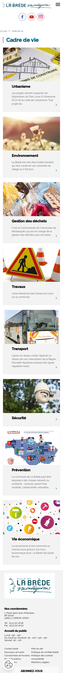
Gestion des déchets (29, 221)
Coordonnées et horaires (17, 655)
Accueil (3, 31)
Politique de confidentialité (45, 652)
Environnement (25, 156)
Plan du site (37, 648)
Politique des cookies (42, 655)
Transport (20, 349)
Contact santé (11, 648)
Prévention (21, 470)
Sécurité (19, 418)
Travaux (18, 287)
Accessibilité (37, 659)
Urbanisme (21, 86)
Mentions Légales (40, 662)
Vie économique (25, 539)
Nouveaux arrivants (14, 652)
